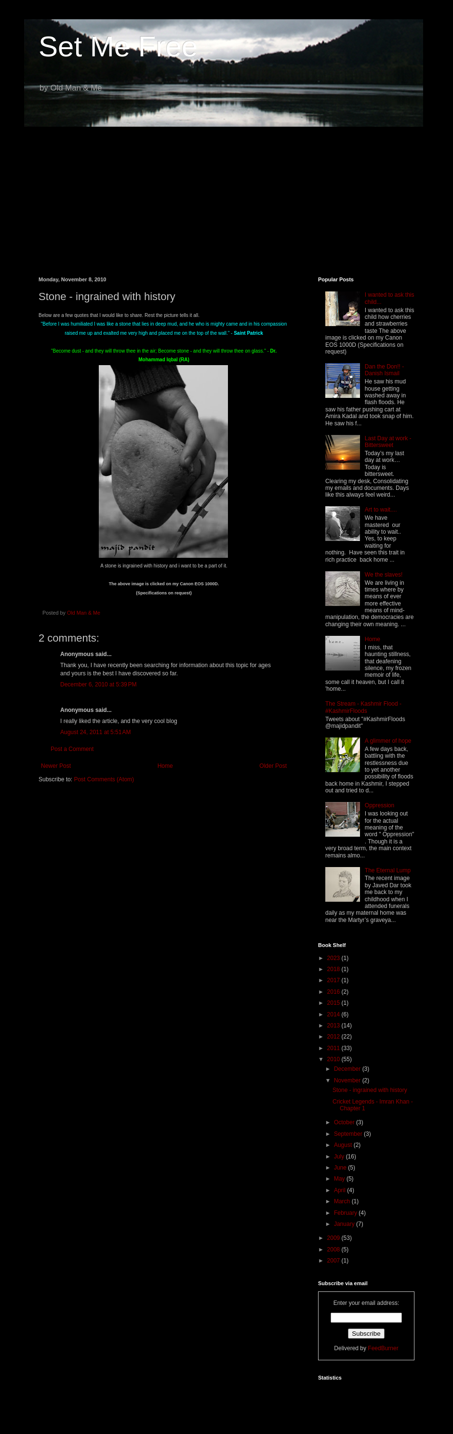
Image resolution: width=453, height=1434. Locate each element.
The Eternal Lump (388, 870)
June (341, 1167)
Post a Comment (72, 749)
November (348, 1080)
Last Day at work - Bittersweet (388, 441)
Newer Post (56, 766)
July (340, 1156)
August (344, 1145)
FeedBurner (383, 1348)
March (343, 1201)
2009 (334, 1238)
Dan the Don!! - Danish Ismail (384, 370)
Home (165, 766)
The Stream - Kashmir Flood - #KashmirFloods (363, 707)
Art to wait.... (381, 509)
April (340, 1190)
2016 (334, 991)
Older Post (273, 766)
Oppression (379, 805)
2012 (334, 1036)
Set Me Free (118, 46)
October (345, 1122)
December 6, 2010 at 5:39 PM (98, 684)
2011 (334, 1048)
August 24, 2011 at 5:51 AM (95, 732)
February (346, 1213)
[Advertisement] (226, 194)
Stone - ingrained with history (370, 1090)
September (349, 1134)
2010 (334, 1059)
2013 (334, 1025)
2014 (334, 1014)
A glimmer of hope (388, 740)
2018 (334, 969)
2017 (334, 980)
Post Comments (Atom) (104, 779)
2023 (334, 958)
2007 (334, 1260)
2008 (334, 1249)
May (340, 1178)
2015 (334, 1003)
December (348, 1069)
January (345, 1224)
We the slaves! (383, 574)
